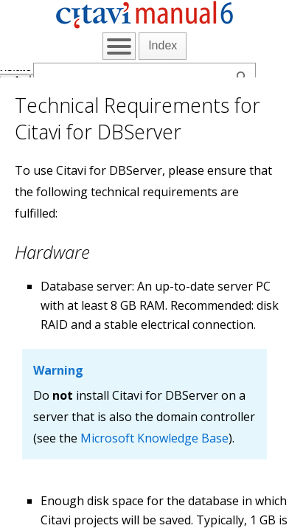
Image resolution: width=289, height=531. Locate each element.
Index (162, 45)
